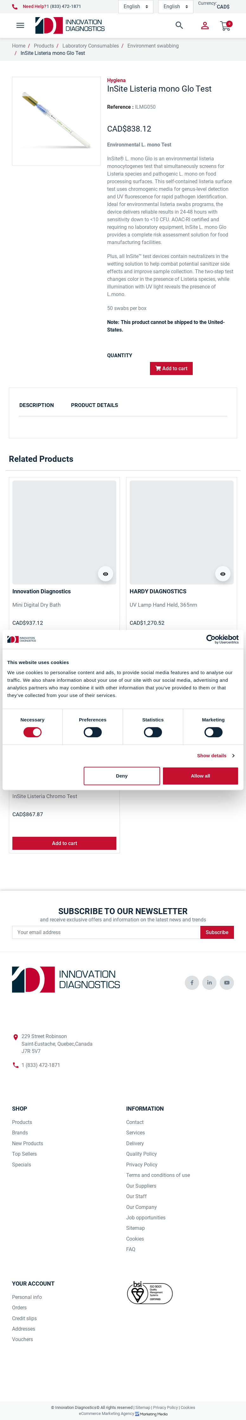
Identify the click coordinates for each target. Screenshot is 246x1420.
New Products (27, 1143)
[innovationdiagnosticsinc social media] (192, 983)
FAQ (130, 1249)
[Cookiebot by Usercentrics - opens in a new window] (211, 639)
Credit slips (24, 1318)
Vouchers (22, 1339)
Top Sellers (24, 1154)
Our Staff (136, 1196)
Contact (135, 1122)
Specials (21, 1165)
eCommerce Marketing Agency (107, 1413)
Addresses (23, 1329)
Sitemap (135, 1228)
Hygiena (116, 80)
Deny (122, 775)
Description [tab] (36, 405)
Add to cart (171, 368)
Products (44, 46)
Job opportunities (145, 1218)
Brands (20, 1133)
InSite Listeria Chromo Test (44, 796)
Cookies (135, 1239)
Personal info (27, 1297)
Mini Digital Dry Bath (36, 605)
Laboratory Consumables (90, 46)
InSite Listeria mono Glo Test (53, 53)
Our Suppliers (141, 1186)
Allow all (200, 775)
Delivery (135, 1143)
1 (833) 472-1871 (64, 6)
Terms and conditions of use (158, 1175)
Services (135, 1133)
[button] (149, 25)
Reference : (120, 107)
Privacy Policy (142, 1165)
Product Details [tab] (94, 405)
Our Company (141, 1207)
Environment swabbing (153, 46)
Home (18, 46)
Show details (212, 755)
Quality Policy (141, 1154)
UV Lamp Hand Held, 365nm (163, 605)
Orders (19, 1308)
